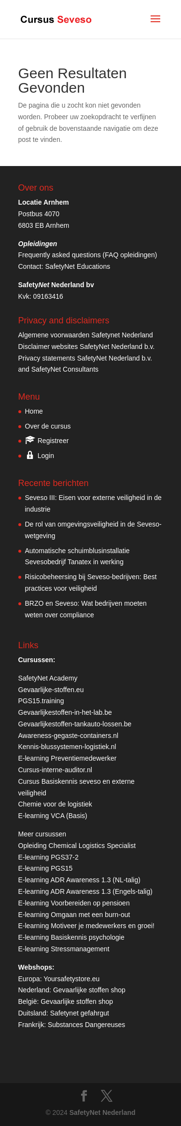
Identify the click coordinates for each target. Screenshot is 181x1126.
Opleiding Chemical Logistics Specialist (77, 845)
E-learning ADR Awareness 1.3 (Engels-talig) (85, 891)
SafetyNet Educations (78, 266)
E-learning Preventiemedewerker (67, 758)
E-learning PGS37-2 (48, 857)
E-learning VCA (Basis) (52, 816)
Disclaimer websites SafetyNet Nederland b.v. (86, 346)
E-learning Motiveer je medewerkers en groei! (86, 926)
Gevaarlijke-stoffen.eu (51, 690)
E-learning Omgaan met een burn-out (74, 914)
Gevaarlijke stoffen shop (89, 990)
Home (34, 411)
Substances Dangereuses (86, 1025)
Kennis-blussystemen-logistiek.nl (67, 747)
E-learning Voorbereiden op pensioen (74, 903)
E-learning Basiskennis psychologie (71, 937)
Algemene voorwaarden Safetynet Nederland (85, 335)
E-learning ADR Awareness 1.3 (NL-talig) (79, 880)
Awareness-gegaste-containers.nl (68, 735)
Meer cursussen (42, 834)
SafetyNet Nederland (103, 1112)
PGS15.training (42, 701)
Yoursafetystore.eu (71, 979)
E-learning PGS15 (45, 868)
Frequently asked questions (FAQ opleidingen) (87, 255)
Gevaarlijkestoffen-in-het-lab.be (65, 712)
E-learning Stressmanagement (64, 949)
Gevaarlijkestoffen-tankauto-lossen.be (75, 724)
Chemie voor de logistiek (55, 804)
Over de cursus (48, 426)
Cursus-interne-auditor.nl (55, 770)
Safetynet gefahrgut (79, 1013)
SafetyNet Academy (48, 678)
